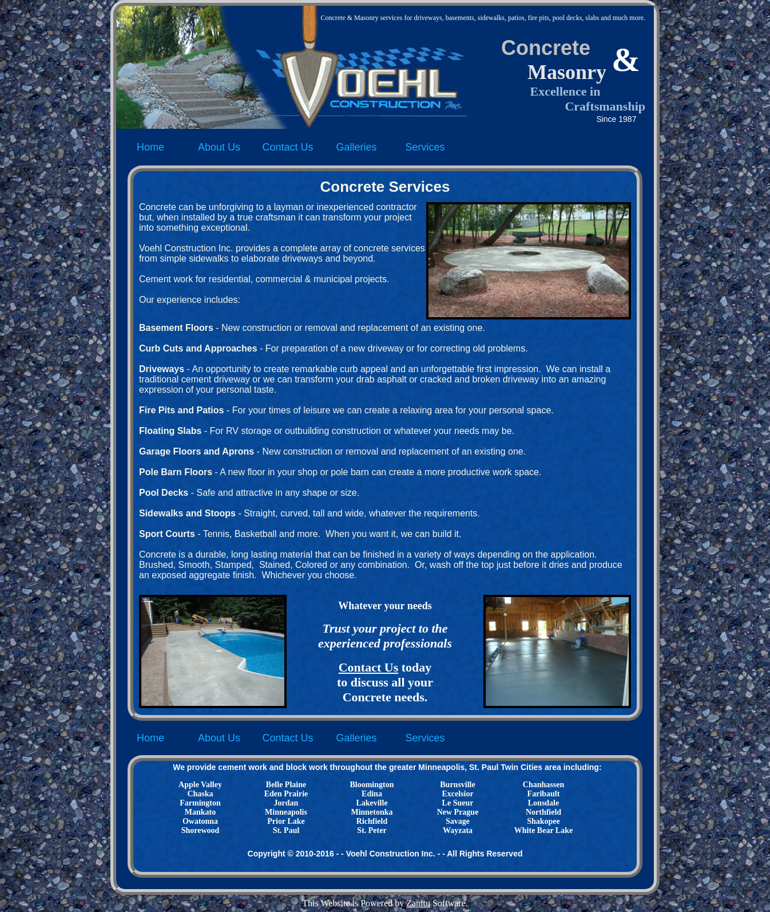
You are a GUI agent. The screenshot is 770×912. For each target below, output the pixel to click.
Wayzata (458, 830)
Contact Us (287, 147)
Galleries (356, 147)
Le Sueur (458, 803)
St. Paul (286, 830)
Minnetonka (371, 812)
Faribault (543, 793)
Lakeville (371, 803)
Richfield (371, 821)
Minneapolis (286, 812)
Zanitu (418, 903)
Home (150, 147)
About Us (219, 147)
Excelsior (457, 793)
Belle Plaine (286, 784)
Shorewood (200, 830)
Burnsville (457, 784)
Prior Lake (285, 821)
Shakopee (543, 821)
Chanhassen (543, 784)
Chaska (200, 793)
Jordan (286, 803)
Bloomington (372, 784)
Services (424, 147)
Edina (372, 793)
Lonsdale (543, 803)
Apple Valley (200, 784)
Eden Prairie (286, 793)
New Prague (458, 812)
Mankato (200, 812)
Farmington (200, 803)
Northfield (543, 812)
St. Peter (371, 830)
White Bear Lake (543, 830)
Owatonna (200, 821)
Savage (458, 821)
